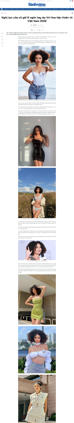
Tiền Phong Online (32, 0)
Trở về (2, 46)
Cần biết (67, 9)
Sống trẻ (12, 9)
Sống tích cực (55, 9)
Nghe (2, 33)
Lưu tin (2, 39)
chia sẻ (32, 30)
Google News (72, 13)
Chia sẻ (2, 36)
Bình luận (2, 42)
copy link (37, 30)
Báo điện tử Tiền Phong (37, 5)
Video (50, 9)
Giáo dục (17, 9)
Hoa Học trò (49, 0)
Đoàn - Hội (7, 9)
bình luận (42, 30)
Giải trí (30, 9)
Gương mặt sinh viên (37, 9)
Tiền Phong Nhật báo (41, 0)
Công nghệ (45, 9)
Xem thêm (72, 9)
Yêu (26, 9)
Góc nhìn (22, 9)
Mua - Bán (62, 9)
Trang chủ (2, 9)
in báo (39, 30)
